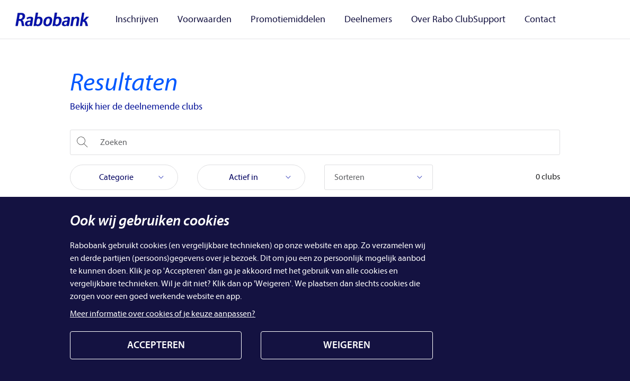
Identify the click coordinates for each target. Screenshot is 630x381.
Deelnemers (368, 19)
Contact (540, 19)
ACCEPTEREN (156, 345)
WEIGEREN (346, 345)
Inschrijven (137, 19)
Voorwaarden (205, 19)
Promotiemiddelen (288, 19)
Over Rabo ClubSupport (458, 19)
